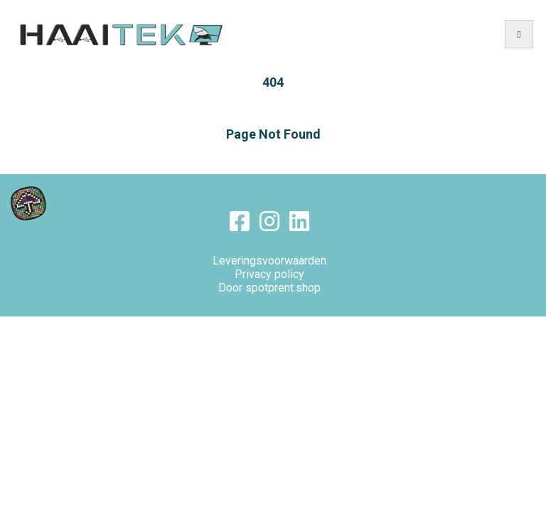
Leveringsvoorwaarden (269, 260)
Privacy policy (269, 274)
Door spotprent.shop (269, 287)
